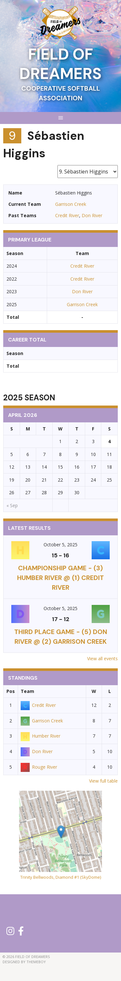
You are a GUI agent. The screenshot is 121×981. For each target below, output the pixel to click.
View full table (103, 781)
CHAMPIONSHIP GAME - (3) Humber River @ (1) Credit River (60, 578)
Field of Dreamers (60, 64)
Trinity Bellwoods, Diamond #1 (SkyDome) (60, 877)
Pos (10, 691)
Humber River (40, 736)
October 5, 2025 (60, 544)
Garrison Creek (70, 204)
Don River (92, 215)
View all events (102, 658)
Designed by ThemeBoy (24, 961)
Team (27, 691)
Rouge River (39, 767)
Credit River (67, 215)
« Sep (12, 505)
